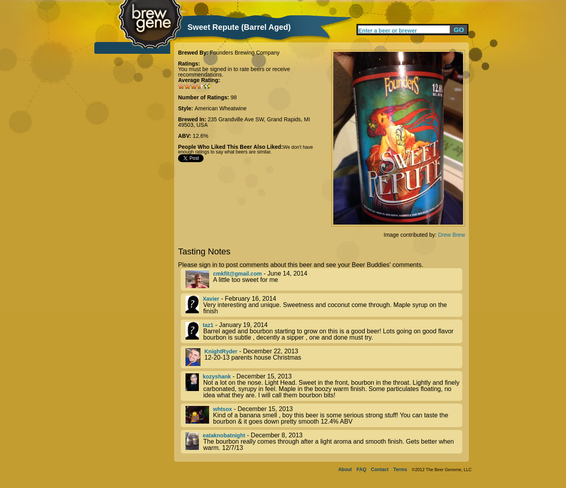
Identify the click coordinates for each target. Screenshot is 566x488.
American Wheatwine (220, 108)
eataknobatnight (224, 435)
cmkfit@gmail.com (237, 274)
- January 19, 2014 (324, 331)
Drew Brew (451, 235)
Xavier (211, 299)
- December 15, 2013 (324, 385)
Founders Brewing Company (244, 52)
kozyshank (217, 376)
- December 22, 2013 (324, 357)
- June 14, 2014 (324, 279)
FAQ (361, 469)
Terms (400, 469)
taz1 (208, 325)
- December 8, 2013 (324, 441)
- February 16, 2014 (324, 305)
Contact (380, 469)
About (345, 469)
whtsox (222, 409)
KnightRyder (220, 351)
